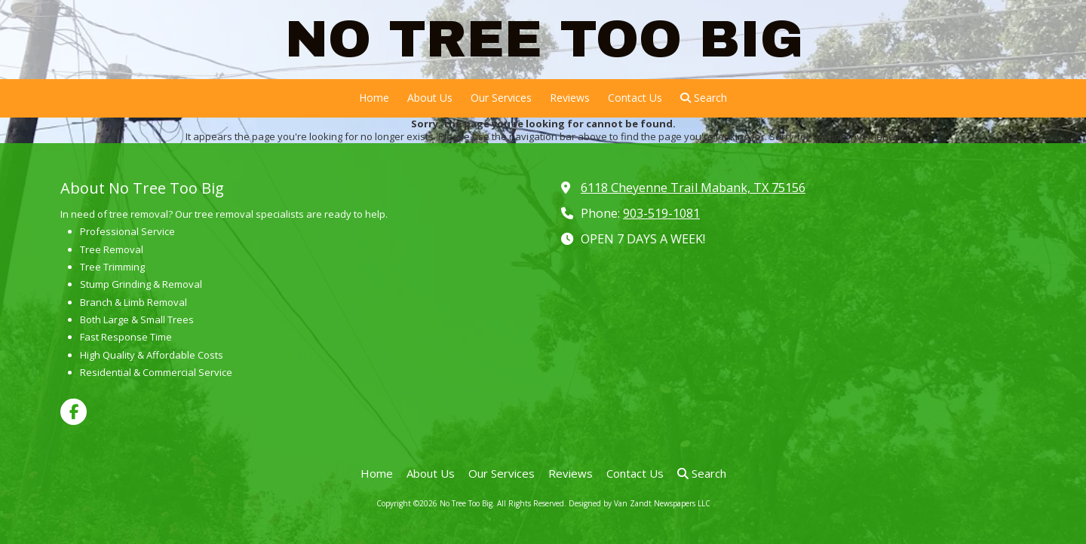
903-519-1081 (661, 213)
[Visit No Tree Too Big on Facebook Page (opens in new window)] (73, 412)
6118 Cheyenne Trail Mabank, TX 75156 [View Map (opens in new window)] (693, 187)
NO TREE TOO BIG (544, 39)
